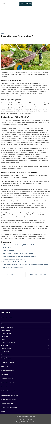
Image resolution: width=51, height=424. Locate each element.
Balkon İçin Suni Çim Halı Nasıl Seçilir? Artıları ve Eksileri (19, 245)
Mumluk (3, 324)
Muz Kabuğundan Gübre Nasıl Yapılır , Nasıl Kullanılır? (18, 253)
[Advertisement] (25, 21)
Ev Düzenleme (5, 345)
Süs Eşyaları (4, 336)
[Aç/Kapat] (49, 324)
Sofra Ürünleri (5, 355)
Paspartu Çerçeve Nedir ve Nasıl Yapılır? (14, 262)
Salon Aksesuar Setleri (7, 383)
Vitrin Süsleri (4, 366)
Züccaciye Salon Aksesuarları (9, 395)
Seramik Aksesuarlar (7, 327)
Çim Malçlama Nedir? (9, 250)
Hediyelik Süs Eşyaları (7, 403)
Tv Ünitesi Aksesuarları (7, 370)
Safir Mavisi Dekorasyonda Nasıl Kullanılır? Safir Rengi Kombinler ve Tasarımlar (25, 264)
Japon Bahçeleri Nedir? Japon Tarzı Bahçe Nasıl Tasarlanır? (20, 256)
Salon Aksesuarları (6, 318)
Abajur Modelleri (5, 330)
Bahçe (2, 33)
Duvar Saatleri (5, 352)
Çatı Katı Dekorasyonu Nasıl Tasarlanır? (14, 259)
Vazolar (3, 321)
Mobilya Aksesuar (6, 358)
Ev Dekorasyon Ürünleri (7, 362)
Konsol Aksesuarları (6, 387)
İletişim (30, 419)
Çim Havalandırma (8, 248)
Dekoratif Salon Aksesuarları (9, 407)
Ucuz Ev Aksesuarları (7, 379)
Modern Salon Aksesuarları (8, 391)
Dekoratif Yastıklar (6, 333)
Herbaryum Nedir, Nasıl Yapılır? (40, 274)
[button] (4, 4)
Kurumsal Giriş (23, 419)
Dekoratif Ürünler (6, 348)
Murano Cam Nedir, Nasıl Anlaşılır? (13, 267)
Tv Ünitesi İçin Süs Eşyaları (8, 399)
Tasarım (3, 411)
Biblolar (3, 339)
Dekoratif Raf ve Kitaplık (8, 342)
